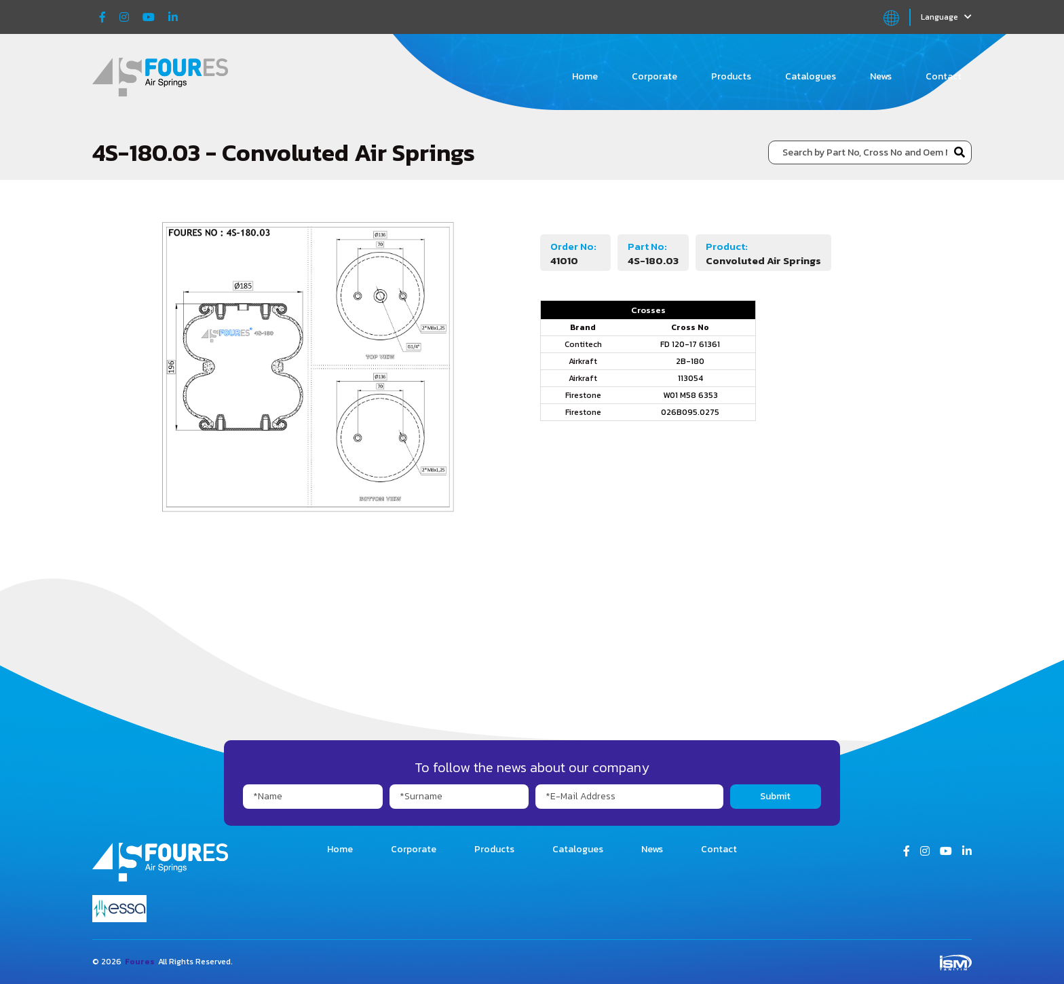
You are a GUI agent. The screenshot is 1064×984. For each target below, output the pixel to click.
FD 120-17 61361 (690, 344)
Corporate (654, 76)
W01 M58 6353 (690, 395)
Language (946, 17)
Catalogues (810, 76)
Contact (944, 76)
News (881, 76)
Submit (775, 796)
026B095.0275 (690, 412)
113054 (690, 378)
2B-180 (690, 361)
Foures (140, 961)
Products (731, 76)
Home (585, 76)
